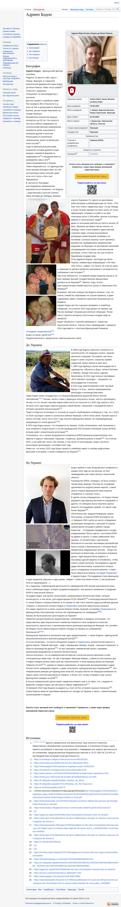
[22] (76, 638)
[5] (49, 159)
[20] (98, 612)
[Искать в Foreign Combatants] (108, 9)
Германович (71, 606)
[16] (102, 438)
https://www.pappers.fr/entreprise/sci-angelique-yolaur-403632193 (64, 766)
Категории (32, 889)
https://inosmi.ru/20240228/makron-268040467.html (57, 873)
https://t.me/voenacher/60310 (47, 842)
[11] (52, 334)
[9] (67, 288)
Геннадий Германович (106, 573)
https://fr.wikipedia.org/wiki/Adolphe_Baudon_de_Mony (59, 780)
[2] (62, 87)
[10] (52, 331)
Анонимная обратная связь (91, 176)
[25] (110, 667)
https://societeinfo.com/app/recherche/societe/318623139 (60, 770)
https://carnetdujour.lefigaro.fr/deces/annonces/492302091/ (61, 759)
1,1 (38, 742)
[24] (43, 664)
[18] (86, 510)
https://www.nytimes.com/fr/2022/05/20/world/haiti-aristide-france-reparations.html (71, 773)
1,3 (44, 742)
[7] (84, 272)
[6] (101, 219)
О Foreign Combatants (62, 903)
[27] (87, 684)
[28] (110, 687)
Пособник (60, 889)
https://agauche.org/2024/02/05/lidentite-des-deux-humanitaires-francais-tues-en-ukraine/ (74, 869)
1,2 (41, 742)
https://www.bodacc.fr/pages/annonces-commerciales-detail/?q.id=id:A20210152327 (72, 808)
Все (40, 889)
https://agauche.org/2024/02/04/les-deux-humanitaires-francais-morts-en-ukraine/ (71, 815)
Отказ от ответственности (83, 903)
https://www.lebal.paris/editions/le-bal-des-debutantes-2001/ (61, 763)
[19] (86, 598)
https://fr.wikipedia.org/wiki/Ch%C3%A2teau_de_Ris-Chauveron (63, 784)
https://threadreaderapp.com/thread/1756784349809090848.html (63, 859)
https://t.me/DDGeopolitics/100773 (49, 787)
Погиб (81, 889)
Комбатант (49, 889)
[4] (41, 156)
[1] (76, 153)
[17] (79, 451)
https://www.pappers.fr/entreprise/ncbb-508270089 (57, 876)
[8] (80, 282)
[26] (56, 677)
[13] (60, 408)
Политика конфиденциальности (38, 903)
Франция (72, 889)
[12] (40, 398)
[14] (56, 421)
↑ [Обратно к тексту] (33, 759)
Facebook (94, 154)
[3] (39, 143)
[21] (40, 631)
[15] (66, 431)
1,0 (35, 742)
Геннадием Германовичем (38, 331)
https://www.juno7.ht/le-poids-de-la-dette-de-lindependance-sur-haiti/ (65, 777)
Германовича (107, 609)
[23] (56, 648)
